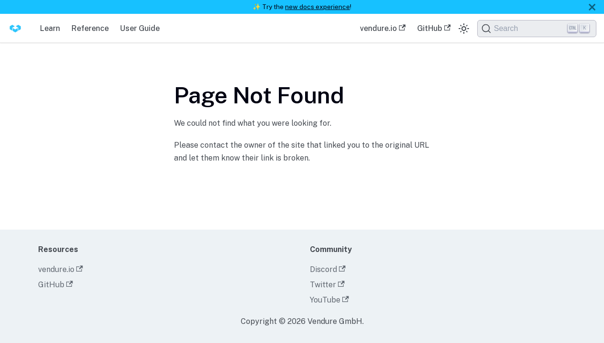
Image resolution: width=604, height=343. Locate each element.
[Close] (592, 7)
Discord (328, 269)
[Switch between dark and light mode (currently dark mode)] (463, 28)
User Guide (140, 28)
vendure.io (382, 28)
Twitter (327, 284)
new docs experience (317, 6)
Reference (90, 28)
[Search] (536, 28)
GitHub (433, 28)
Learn (50, 28)
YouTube (329, 299)
